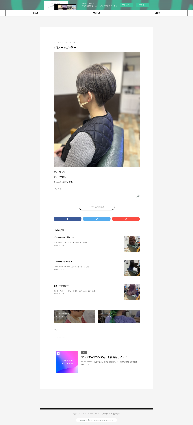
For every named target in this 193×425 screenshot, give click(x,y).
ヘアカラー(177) (58, 189)
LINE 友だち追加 (96, 207)
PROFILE (96, 13)
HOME (35, 13)
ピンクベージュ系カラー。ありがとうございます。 (72, 242)
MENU (157, 13)
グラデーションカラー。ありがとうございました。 (72, 267)
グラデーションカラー (63, 262)
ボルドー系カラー (61, 286)
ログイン (142, 5)
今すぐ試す (126, 5)
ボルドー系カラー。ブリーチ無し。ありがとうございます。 (75, 291)
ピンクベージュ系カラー (64, 237)
